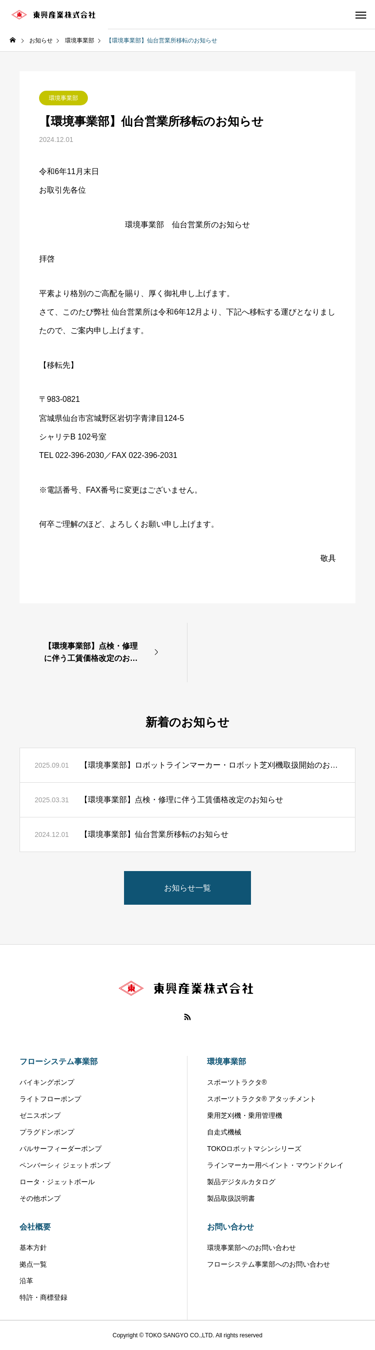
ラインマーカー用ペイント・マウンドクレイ (275, 1165)
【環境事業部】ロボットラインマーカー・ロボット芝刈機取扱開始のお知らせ (210, 765)
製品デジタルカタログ (241, 1182)
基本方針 (33, 1247)
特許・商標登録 (43, 1297)
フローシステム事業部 (59, 1061)
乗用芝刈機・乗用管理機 (244, 1115)
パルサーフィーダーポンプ (61, 1148)
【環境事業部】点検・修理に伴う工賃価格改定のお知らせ (181, 799)
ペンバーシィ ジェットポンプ (65, 1165)
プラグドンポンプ (47, 1132)
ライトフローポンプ (50, 1099)
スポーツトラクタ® (237, 1082)
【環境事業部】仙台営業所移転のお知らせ (154, 834)
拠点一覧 (33, 1264)
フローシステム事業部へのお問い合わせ (268, 1264)
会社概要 (35, 1227)
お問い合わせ (230, 1227)
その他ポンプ (40, 1198)
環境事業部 (63, 98)
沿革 (26, 1281)
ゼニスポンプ (40, 1115)
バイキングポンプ (47, 1082)
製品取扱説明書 (231, 1198)
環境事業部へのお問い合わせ (251, 1247)
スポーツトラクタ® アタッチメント (261, 1099)
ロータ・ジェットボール (57, 1182)
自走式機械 (224, 1132)
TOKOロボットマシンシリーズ (254, 1148)
